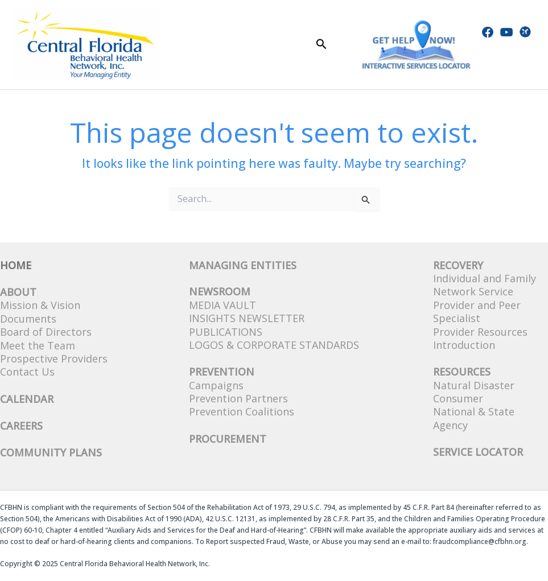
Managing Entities (242, 265)
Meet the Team (37, 345)
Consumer (458, 398)
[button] (321, 44)
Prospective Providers (54, 358)
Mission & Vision (40, 305)
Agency (450, 425)
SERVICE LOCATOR (478, 452)
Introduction (464, 345)
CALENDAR (26, 399)
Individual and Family (484, 278)
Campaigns (216, 385)
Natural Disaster (473, 385)
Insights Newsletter (246, 318)
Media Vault (222, 305)
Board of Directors (46, 332)
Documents (28, 318)
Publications (225, 332)
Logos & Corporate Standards (274, 345)
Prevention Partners (238, 398)
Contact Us (27, 371)
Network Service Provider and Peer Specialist (477, 305)
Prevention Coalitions (241, 411)
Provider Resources (480, 332)
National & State (473, 411)
